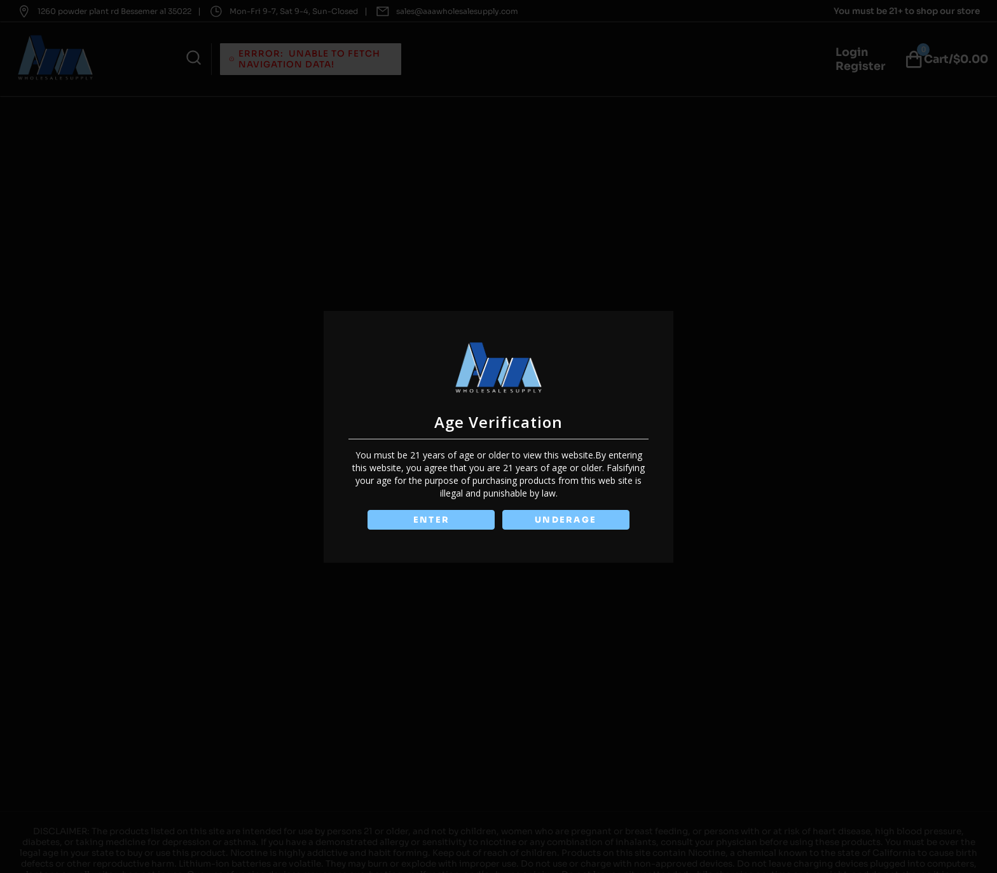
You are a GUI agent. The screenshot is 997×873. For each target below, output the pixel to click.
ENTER (430, 519)
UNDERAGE (566, 519)
